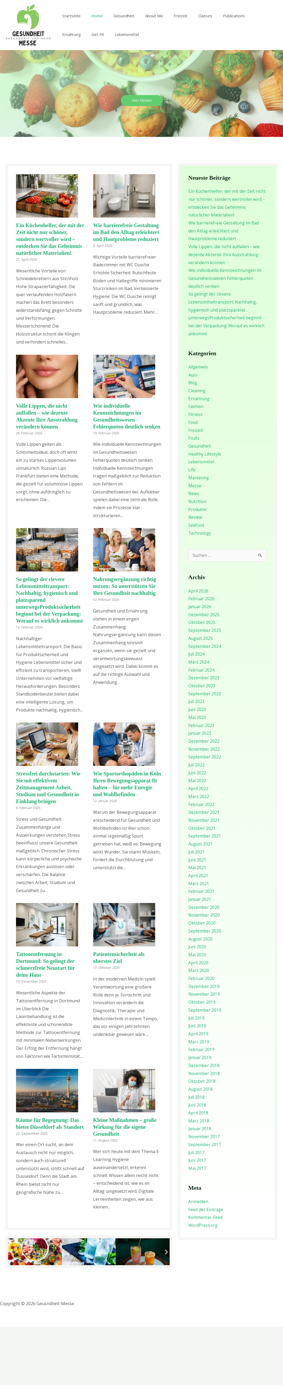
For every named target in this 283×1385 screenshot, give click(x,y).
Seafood (196, 584)
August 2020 (200, 998)
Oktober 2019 (202, 1061)
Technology (200, 592)
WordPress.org (203, 1284)
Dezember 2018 (204, 1124)
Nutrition (197, 560)
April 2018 (198, 1172)
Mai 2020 (197, 1014)
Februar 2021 (201, 950)
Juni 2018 (197, 1164)
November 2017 (204, 1196)
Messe (194, 544)
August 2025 (200, 697)
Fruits (194, 497)
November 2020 (204, 974)
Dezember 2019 (204, 1045)
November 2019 (204, 1053)
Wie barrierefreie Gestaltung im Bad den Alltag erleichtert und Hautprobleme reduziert (126, 291)
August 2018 (200, 1148)
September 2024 (204, 705)
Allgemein (198, 426)
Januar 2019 (200, 1117)
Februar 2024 (201, 729)
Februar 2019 (201, 1109)
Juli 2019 (196, 1077)
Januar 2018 (200, 1188)
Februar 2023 (201, 784)
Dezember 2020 (204, 966)
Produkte (197, 568)
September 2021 (204, 895)
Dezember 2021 (204, 871)
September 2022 (204, 816)
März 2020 (198, 1029)
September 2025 (204, 689)
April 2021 (198, 935)
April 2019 (198, 1093)
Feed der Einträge (206, 1268)
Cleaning (197, 449)
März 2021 (198, 942)
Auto (193, 433)
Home (93, 45)
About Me (145, 45)
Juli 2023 (196, 760)
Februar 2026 (201, 658)
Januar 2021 (200, 958)
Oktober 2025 (202, 681)
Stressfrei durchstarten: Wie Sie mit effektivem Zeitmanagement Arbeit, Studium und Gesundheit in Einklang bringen (48, 846)
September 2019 (204, 1069)
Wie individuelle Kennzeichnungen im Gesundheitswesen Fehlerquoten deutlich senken (225, 337)
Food (193, 481)
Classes (191, 45)
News (194, 552)
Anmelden (198, 1261)
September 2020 (204, 990)
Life (192, 529)
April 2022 (198, 848)
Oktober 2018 (202, 1140)
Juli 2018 (196, 1156)
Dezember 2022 (204, 800)
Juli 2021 (196, 911)
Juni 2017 (197, 1219)
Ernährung (245, 45)
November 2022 (204, 808)
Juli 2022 (196, 824)
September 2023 (204, 752)
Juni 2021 (197, 919)
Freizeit (169, 45)
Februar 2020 (201, 1037)
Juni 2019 (197, 1085)
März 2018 (198, 1180)
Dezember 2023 (204, 737)
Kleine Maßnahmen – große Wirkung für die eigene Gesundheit (125, 1185)
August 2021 (200, 903)
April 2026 (198, 650)
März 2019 (198, 1101)
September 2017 (204, 1203)
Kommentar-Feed (205, 1276)
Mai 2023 (197, 776)
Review (195, 576)
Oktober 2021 (202, 887)
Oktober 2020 (202, 982)
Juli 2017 (196, 1211)
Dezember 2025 (204, 673)
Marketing (198, 536)
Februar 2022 (201, 863)
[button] (11, 1310)
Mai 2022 (197, 840)
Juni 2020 (197, 1006)
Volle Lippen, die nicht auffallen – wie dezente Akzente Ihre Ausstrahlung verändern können (225, 313)
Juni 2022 (197, 832)
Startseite (70, 45)
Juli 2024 (196, 713)
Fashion (196, 465)
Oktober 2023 (202, 745)
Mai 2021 (197, 927)
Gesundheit (117, 45)
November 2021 (204, 879)
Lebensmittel (93, 99)
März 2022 (198, 856)
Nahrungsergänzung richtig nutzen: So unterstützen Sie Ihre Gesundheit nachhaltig (124, 645)
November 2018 (204, 1132)
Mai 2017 (197, 1227)
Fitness (195, 473)
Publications (217, 45)
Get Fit (67, 99)
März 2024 (198, 721)
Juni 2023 (197, 768)
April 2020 (198, 1021)
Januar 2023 (200, 792)
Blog (193, 441)
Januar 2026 (200, 666)
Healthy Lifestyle (205, 513)
